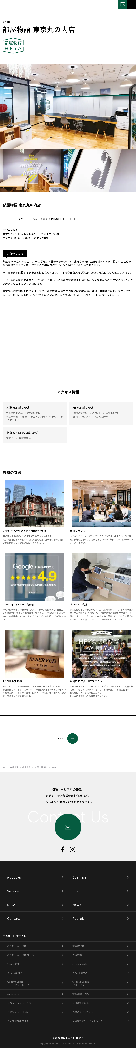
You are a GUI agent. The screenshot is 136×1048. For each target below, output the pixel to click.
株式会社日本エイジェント (68, 1037)
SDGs (11, 904)
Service (13, 891)
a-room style (79, 963)
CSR (75, 891)
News (76, 904)
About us (14, 877)
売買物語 (77, 955)
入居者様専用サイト (18, 1020)
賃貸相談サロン (80, 994)
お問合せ (122, 4)
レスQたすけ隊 (80, 1003)
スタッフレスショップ (19, 1003)
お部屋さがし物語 (17, 946)
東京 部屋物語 (14, 972)
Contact (13, 918)
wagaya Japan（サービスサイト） (83, 983)
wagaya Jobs (14, 994)
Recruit (78, 918)
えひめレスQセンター (84, 1011)
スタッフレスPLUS (17, 1011)
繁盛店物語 (78, 946)
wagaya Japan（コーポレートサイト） (20, 983)
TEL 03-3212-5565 (40, 219)
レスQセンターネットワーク (87, 1020)
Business (79, 877)
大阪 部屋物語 (80, 972)
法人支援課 (13, 963)
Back (68, 738)
